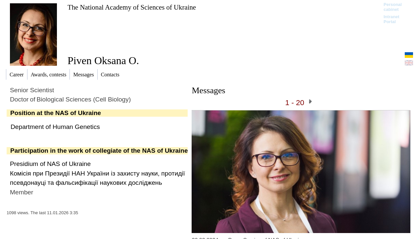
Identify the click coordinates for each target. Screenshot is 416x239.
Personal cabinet (393, 7)
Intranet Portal (391, 19)
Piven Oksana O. (103, 60)
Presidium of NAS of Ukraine (50, 163)
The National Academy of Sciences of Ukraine (132, 7)
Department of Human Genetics (55, 126)
